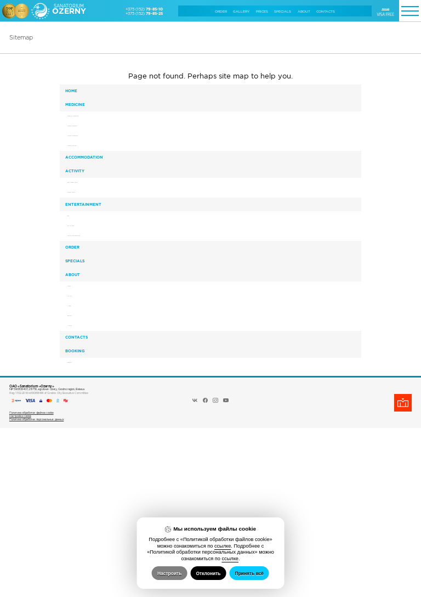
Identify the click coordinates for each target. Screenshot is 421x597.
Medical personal (91, 181)
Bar (79, 295)
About (304, 11)
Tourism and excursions (96, 324)
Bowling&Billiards (91, 243)
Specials (282, 11)
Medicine (82, 118)
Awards (83, 468)
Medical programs (91, 152)
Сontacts (325, 11)
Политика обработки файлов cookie (31, 581)
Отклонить (208, 573)
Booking (82, 510)
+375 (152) (144, 9)
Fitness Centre (89, 258)
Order (221, 11)
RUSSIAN (386, 8)
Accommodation (91, 201)
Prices (262, 11)
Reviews (84, 453)
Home (78, 95)
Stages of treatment (93, 137)
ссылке (222, 546)
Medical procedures (93, 166)
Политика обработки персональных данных (36, 588)
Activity (82, 224)
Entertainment (90, 276)
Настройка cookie (20, 585)
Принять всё (249, 573)
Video (82, 439)
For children (87, 310)
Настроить (169, 573)
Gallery (241, 11)
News (81, 409)
